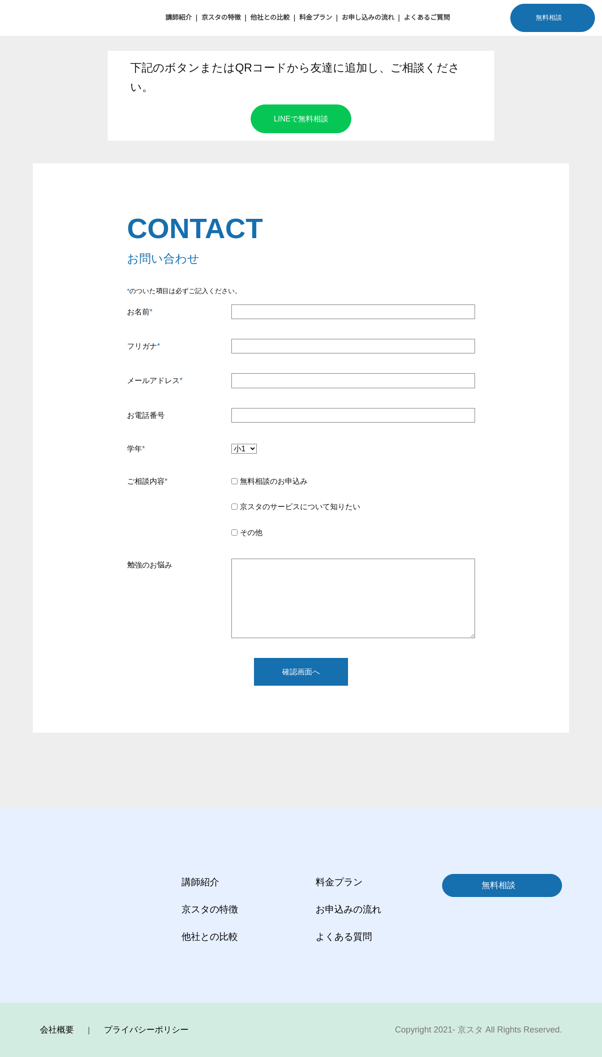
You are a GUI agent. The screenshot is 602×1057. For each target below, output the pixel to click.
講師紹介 (179, 17)
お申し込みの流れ (367, 17)
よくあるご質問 (427, 17)
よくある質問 (344, 936)
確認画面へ (301, 672)
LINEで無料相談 (301, 119)
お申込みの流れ (348, 909)
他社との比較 (270, 17)
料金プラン (315, 17)
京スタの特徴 (221, 17)
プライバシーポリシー (146, 1029)
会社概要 (57, 1029)
